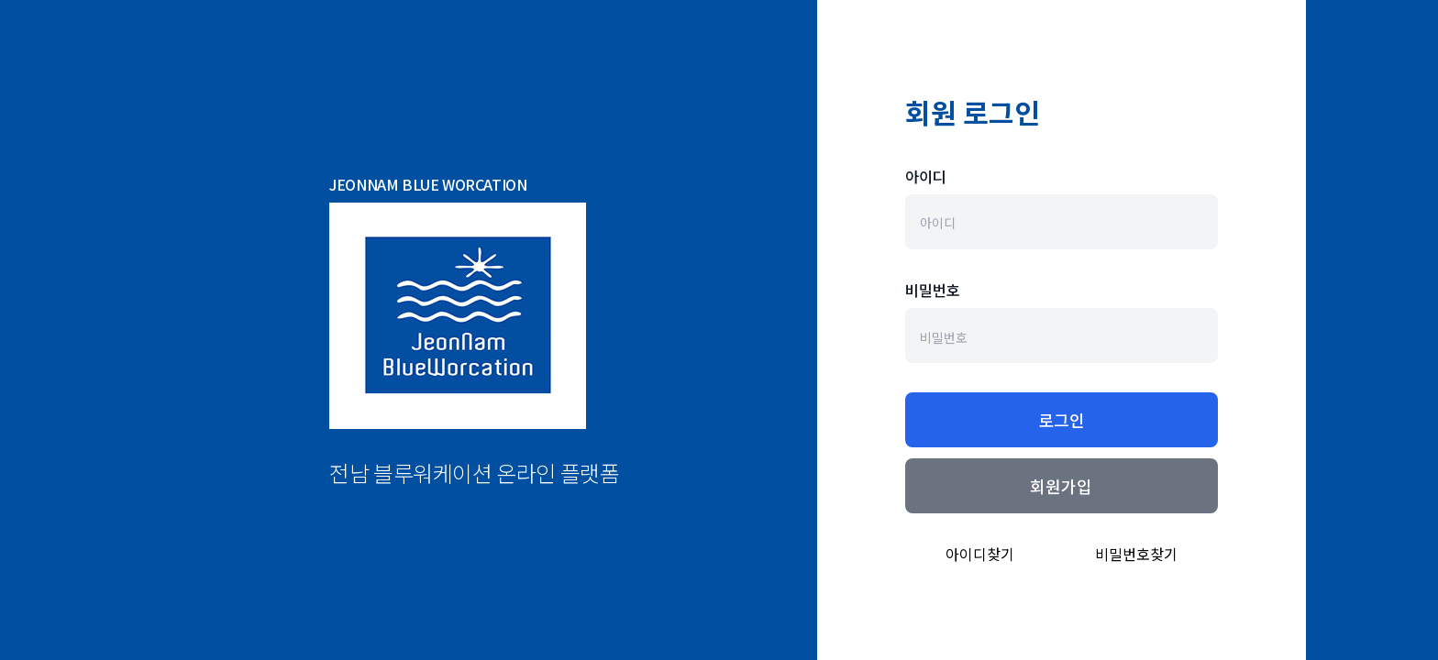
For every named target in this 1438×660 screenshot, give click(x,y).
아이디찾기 (980, 554)
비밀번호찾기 (1136, 554)
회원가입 (1061, 486)
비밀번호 (932, 290)
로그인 (1061, 420)
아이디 (925, 176)
